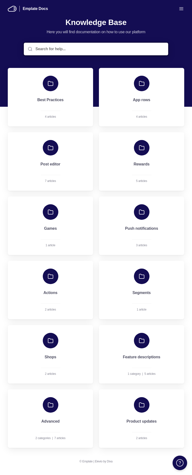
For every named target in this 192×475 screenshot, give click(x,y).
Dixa (110, 461)
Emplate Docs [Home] (35, 9)
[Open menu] (181, 9)
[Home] (12, 9)
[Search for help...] (99, 49)
